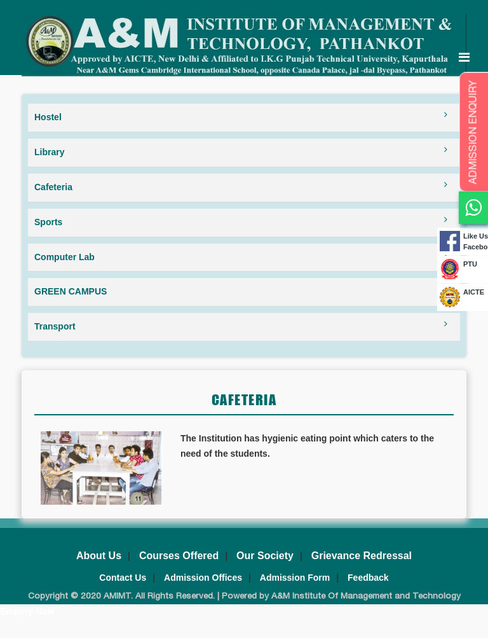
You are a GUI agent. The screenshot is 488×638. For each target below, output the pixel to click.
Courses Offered (179, 555)
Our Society (265, 555)
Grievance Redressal (361, 555)
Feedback (368, 577)
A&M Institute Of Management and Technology (365, 596)
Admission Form (295, 577)
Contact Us (122, 577)
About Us (98, 555)
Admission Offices (203, 577)
